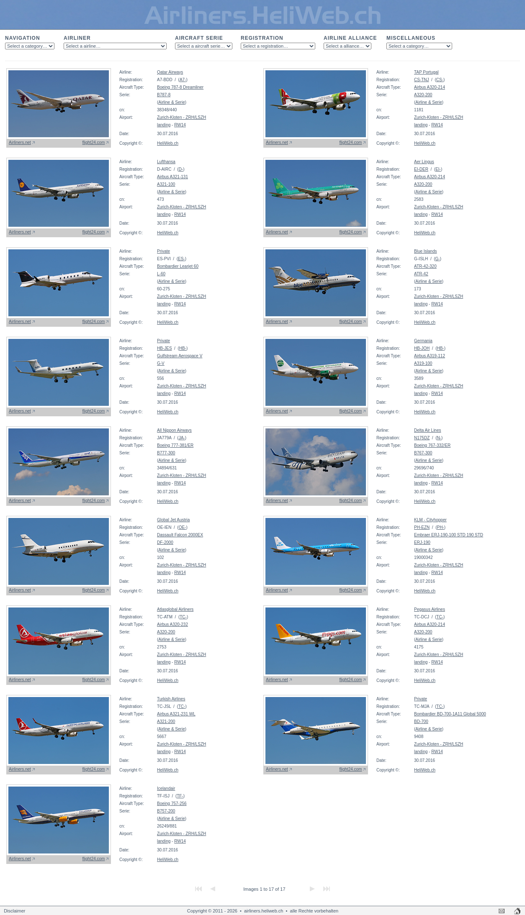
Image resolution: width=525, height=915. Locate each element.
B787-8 (163, 94)
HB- (182, 348)
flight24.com (93, 142)
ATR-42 (421, 274)
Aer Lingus (424, 161)
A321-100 (166, 184)
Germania (423, 340)
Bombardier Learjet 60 (177, 266)
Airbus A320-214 (429, 87)
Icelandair (166, 788)
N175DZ (422, 438)
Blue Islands (425, 251)
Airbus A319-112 (429, 356)
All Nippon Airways (174, 430)
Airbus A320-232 (172, 624)
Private (163, 251)
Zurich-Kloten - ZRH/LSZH (181, 117)
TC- (183, 617)
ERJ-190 (422, 542)
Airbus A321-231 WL (176, 714)
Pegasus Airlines (429, 609)
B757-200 (166, 811)
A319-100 (423, 363)
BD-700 (421, 721)
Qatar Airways (170, 72)
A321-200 (166, 721)
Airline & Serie (171, 102)
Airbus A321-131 (172, 176)
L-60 (161, 274)
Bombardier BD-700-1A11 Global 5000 (450, 714)
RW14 (180, 125)
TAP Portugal (426, 72)
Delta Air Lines (427, 430)
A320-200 (423, 94)
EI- (438, 169)
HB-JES (164, 348)
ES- (181, 258)
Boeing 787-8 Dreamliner (180, 87)
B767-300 (423, 453)
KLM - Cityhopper (430, 520)
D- (181, 169)
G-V (161, 363)
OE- (182, 527)
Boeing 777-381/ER (175, 445)
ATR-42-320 (425, 266)
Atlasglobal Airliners (175, 609)
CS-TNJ (421, 79)
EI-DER (421, 169)
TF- (180, 796)
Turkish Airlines (171, 699)
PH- (440, 527)
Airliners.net (20, 142)
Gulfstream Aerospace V (179, 356)
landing (163, 125)
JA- (182, 438)
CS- (439, 79)
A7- (183, 79)
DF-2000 (165, 542)
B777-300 (166, 453)
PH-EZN (422, 527)
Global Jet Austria (173, 520)
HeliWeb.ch (167, 143)
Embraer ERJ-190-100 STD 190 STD (448, 535)
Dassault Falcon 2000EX (180, 535)
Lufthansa (166, 161)
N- (439, 438)
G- (437, 258)
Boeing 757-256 (172, 803)
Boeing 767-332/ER (432, 445)
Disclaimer (14, 910)
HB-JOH (422, 348)
